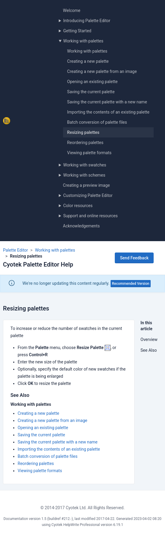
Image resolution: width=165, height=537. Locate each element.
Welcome (71, 10)
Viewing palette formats (89, 152)
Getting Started (77, 30)
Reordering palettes (85, 142)
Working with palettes (83, 41)
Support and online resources (90, 215)
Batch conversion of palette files (97, 122)
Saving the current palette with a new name (107, 102)
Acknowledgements (81, 226)
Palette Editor (15, 250)
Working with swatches (84, 165)
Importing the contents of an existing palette (108, 112)
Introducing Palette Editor (86, 20)
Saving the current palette (91, 91)
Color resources (77, 205)
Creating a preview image (86, 185)
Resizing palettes (83, 132)
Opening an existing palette (92, 81)
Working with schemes (84, 175)
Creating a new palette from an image (102, 71)
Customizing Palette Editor (87, 195)
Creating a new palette (88, 61)
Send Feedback (134, 258)
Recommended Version (130, 283)
